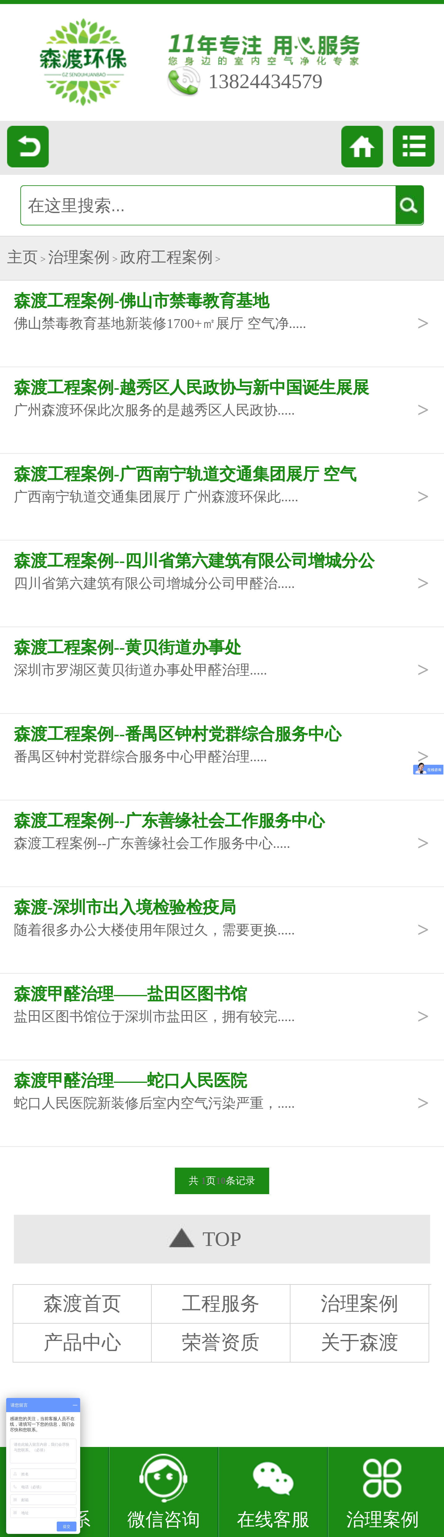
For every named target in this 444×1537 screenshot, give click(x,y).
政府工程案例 (166, 257)
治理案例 (79, 257)
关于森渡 (359, 1342)
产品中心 (82, 1342)
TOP (222, 1239)
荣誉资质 (221, 1342)
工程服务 (221, 1303)
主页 (22, 257)
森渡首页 (82, 1303)
